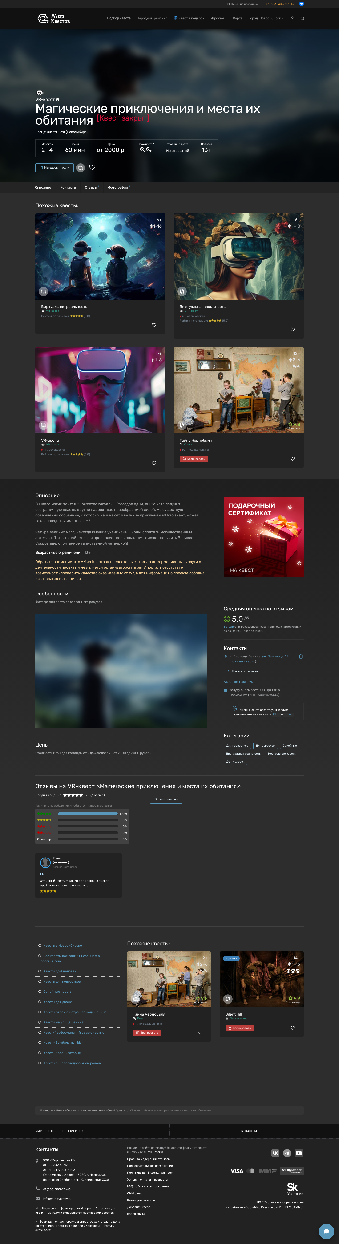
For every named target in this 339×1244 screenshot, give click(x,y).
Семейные (290, 745)
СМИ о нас (134, 1193)
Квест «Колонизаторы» (59, 1053)
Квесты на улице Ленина (61, 1022)
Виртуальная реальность (64, 306)
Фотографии (119, 187)
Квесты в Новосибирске (60, 946)
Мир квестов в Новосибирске (60, 1131)
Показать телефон (243, 671)
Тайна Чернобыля (196, 440)
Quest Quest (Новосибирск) (68, 132)
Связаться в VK (241, 682)
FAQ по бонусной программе (148, 1186)
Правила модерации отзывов (148, 1159)
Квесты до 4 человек (57, 971)
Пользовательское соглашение (150, 1166)
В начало (247, 1131)
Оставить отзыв (166, 799)
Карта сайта (136, 1214)
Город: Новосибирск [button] (266, 18)
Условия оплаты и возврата (147, 1179)
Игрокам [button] (218, 18)
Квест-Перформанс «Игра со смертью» (72, 1033)
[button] (203, 618)
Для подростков (237, 745)
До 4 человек (235, 761)
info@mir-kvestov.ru (57, 1199)
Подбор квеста (119, 18)
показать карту (243, 661)
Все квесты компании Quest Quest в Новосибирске (69, 958)
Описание (43, 187)
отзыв (229, 626)
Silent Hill (234, 1014)
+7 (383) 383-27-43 (280, 4)
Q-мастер (44, 839)
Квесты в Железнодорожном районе (70, 1063)
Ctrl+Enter (152, 1152)
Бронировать (194, 459)
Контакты (68, 187)
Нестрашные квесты (282, 753)
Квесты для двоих (55, 1002)
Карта (237, 18)
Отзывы (92, 187)
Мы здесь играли (54, 167)
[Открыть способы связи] (326, 1231)
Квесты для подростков (59, 982)
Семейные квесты (55, 992)
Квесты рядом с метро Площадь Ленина (72, 1012)
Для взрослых (265, 745)
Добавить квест (138, 1207)
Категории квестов (141, 1200)
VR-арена (50, 440)
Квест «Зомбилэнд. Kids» (61, 1043)
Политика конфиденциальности (150, 1172)
